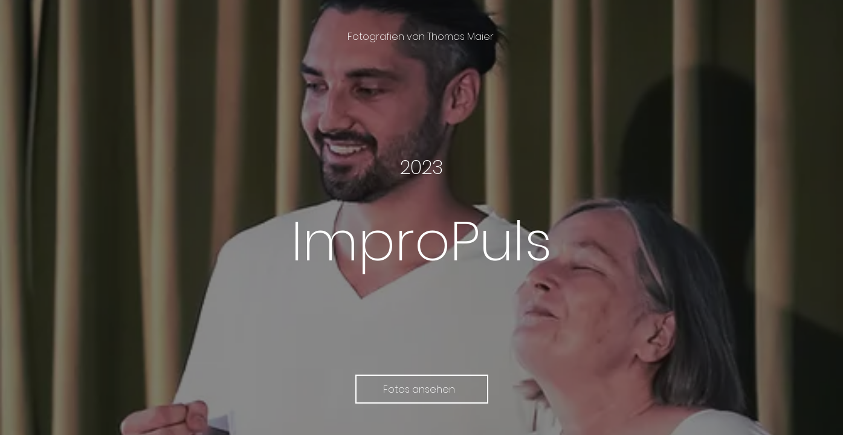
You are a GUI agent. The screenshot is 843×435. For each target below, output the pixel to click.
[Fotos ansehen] (421, 389)
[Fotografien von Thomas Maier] (422, 36)
